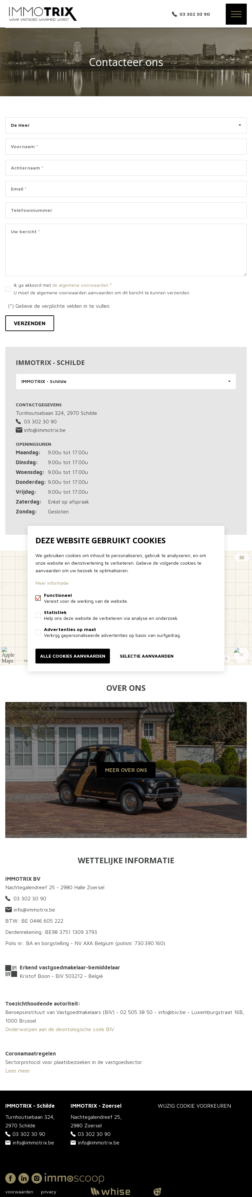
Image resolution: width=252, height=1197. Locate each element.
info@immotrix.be (41, 430)
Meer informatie (52, 583)
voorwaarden (19, 1191)
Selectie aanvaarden (147, 656)
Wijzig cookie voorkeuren (194, 1106)
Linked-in (23, 1178)
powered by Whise (118, 1191)
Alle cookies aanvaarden (72, 656)
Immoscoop (74, 1178)
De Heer (20, 125)
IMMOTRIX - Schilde (44, 381)
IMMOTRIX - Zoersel (96, 1106)
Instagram (37, 1178)
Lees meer (17, 1070)
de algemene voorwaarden (80, 285)
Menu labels (236, 14)
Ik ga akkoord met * (101, 288)
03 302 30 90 (194, 14)
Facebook (10, 1178)
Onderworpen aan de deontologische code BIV (59, 1029)
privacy (48, 1191)
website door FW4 (157, 1191)
